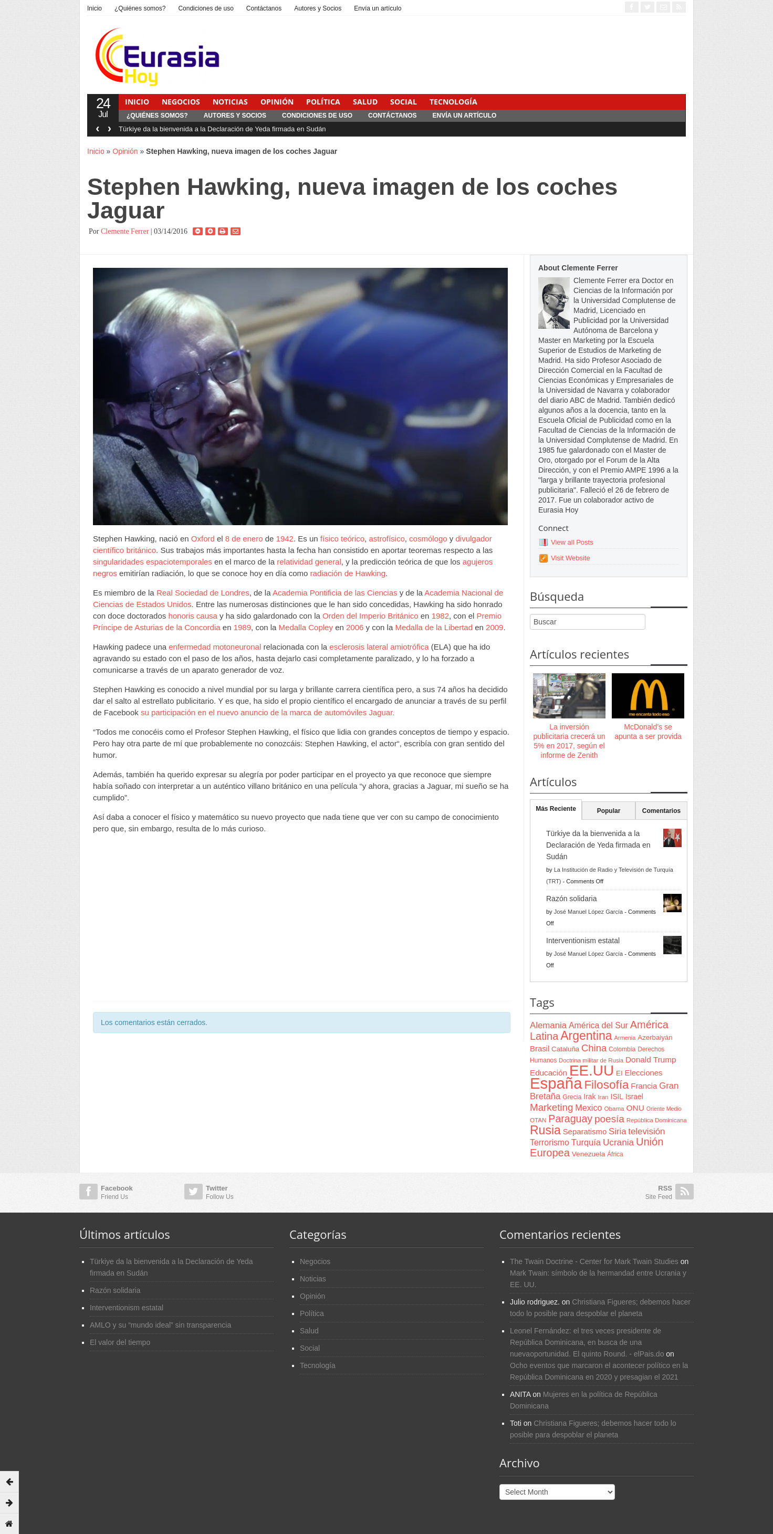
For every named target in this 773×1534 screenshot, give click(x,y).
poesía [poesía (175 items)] (609, 1118)
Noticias (230, 102)
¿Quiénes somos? (139, 8)
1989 (242, 627)
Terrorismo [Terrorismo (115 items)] (549, 1142)
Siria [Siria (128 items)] (617, 1131)
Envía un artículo (377, 8)
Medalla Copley (306, 627)
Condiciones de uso (205, 8)
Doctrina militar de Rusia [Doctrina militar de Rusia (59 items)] (591, 1060)
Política (323, 102)
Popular (609, 811)
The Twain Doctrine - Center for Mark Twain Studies (594, 1261)
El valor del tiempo (120, 1342)
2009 (494, 627)
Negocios (181, 102)
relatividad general (309, 561)
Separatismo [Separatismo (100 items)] (585, 1132)
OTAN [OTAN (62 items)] (538, 1119)
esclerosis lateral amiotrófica (379, 646)
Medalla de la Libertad (434, 627)
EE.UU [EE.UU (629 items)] (591, 1070)
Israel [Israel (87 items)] (634, 1096)
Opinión (277, 102)
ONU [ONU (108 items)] (635, 1107)
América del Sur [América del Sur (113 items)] (598, 1025)
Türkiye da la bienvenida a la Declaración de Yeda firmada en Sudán (222, 129)
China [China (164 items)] (594, 1047)
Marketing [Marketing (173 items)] (551, 1107)
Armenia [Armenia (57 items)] (625, 1038)
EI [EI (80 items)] (619, 1073)
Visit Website (570, 558)
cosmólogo (428, 538)
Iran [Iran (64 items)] (603, 1097)
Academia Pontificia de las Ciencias (335, 592)
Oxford (203, 538)
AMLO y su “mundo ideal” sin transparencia (160, 1325)
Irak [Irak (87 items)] (589, 1096)
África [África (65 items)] (615, 1154)
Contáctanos (263, 8)
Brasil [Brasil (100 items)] (539, 1049)
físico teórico (342, 538)
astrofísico (386, 538)
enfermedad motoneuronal (215, 646)
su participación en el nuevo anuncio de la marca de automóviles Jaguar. (268, 712)
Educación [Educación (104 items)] (548, 1072)
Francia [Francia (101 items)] (644, 1085)
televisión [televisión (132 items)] (646, 1131)
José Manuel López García (588, 912)
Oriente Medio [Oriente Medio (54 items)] (664, 1108)
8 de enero (244, 538)
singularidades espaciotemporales (152, 561)
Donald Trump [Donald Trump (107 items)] (650, 1059)
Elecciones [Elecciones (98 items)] (644, 1073)
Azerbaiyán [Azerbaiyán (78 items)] (655, 1037)
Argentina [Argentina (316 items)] (586, 1035)
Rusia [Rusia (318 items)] (545, 1130)
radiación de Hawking (347, 573)
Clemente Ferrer (125, 231)
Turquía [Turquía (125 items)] (586, 1142)
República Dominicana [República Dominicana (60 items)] (656, 1120)
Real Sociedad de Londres (202, 592)
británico (141, 550)
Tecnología (453, 102)
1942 (285, 538)
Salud (365, 102)
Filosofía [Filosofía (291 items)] (606, 1084)
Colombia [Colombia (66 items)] (622, 1049)
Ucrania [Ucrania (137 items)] (618, 1142)
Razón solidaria (571, 898)
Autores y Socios (317, 8)
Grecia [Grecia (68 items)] (571, 1097)
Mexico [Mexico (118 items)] (588, 1107)
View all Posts (572, 542)
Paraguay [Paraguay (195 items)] (570, 1118)
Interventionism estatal (583, 940)
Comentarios (661, 811)
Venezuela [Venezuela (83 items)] (588, 1154)
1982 (440, 615)
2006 (354, 627)
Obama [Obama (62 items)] (614, 1108)
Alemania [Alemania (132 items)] (548, 1025)
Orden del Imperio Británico (370, 615)
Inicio (94, 8)
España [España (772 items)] (556, 1083)
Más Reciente (556, 808)
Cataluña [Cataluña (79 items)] (565, 1049)
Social (403, 102)
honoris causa (192, 615)
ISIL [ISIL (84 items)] (617, 1097)
